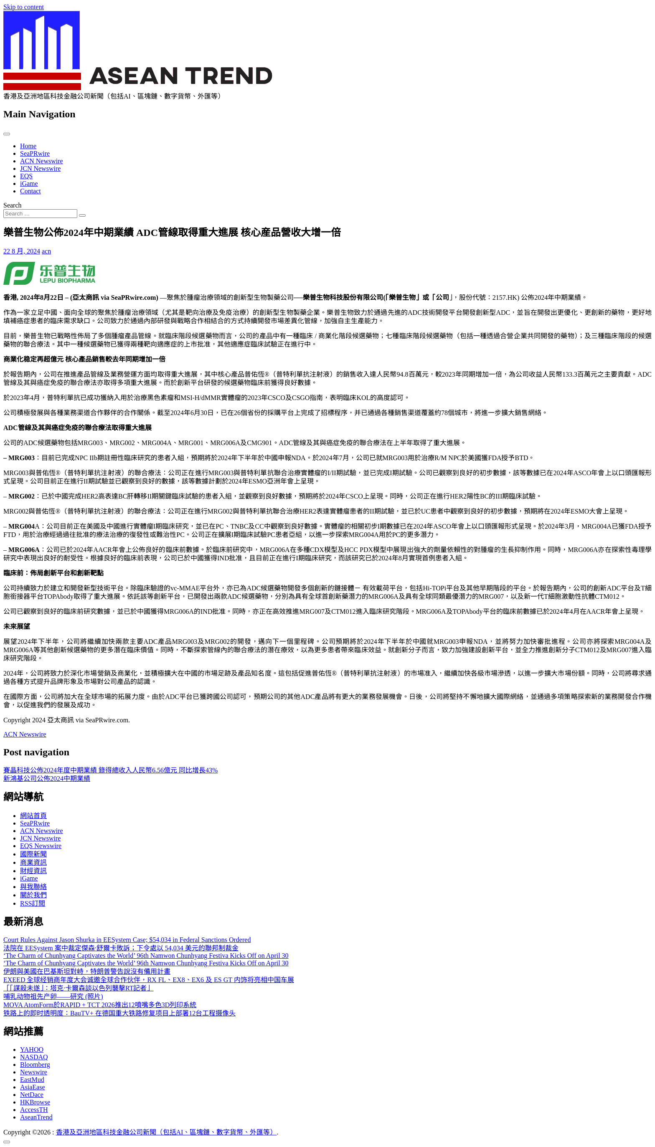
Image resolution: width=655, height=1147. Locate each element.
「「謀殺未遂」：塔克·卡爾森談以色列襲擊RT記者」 (78, 988)
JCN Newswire (40, 168)
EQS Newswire (40, 845)
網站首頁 (33, 815)
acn (46, 251)
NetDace (31, 1094)
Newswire (33, 1072)
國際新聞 (33, 854)
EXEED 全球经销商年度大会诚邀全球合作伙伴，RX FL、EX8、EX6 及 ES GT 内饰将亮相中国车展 (148, 979)
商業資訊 (33, 862)
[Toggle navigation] (6, 134)
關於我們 (33, 895)
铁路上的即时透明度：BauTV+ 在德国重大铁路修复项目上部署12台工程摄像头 (119, 1013)
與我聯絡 (33, 886)
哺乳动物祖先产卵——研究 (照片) (53, 996)
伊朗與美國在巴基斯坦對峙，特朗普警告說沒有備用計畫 (86, 971)
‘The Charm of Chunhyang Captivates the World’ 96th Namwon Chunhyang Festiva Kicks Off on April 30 (146, 955)
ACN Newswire (41, 161)
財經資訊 (33, 870)
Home (28, 145)
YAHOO (31, 1049)
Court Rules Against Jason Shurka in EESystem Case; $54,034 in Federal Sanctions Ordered (127, 939)
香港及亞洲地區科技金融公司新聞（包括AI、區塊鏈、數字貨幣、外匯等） (166, 1132)
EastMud (32, 1079)
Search (12, 205)
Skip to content (23, 6)
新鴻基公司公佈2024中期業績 (46, 778)
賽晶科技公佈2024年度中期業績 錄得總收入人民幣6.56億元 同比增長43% (110, 770)
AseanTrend (36, 1117)
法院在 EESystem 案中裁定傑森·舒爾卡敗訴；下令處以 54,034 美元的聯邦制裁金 (121, 948)
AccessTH (34, 1109)
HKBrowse (35, 1102)
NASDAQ (34, 1057)
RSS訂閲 (32, 903)
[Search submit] (82, 215)
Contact (30, 191)
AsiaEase (32, 1087)
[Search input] (40, 213)
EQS (26, 176)
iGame (29, 183)
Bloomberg (35, 1064)
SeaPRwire (35, 153)
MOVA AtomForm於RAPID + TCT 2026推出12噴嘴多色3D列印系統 (99, 1004)
